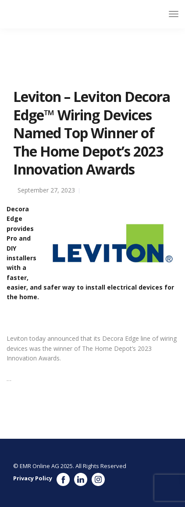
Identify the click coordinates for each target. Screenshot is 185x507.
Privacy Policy (32, 478)
